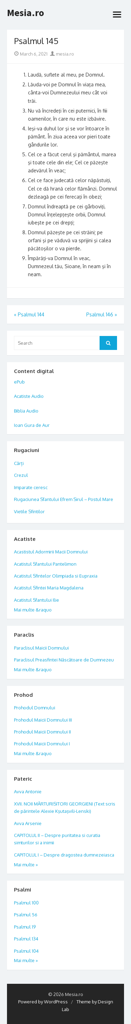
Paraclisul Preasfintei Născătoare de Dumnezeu (64, 660)
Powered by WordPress (43, 1001)
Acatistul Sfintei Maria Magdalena (48, 587)
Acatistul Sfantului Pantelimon (45, 564)
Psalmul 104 (26, 951)
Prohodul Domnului (34, 707)
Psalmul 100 (26, 902)
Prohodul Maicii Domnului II (42, 732)
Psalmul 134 (26, 938)
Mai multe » (26, 864)
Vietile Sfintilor (29, 511)
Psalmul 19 (25, 927)
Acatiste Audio (29, 396)
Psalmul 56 (25, 914)
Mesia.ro (25, 13)
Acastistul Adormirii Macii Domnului (51, 551)
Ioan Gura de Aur (32, 425)
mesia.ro (62, 54)
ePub (19, 382)
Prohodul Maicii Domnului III (43, 720)
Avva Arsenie (28, 823)
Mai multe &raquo (33, 610)
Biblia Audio (26, 411)
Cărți (19, 463)
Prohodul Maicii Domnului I (42, 743)
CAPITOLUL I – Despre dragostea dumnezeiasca (64, 855)
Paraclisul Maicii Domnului (41, 648)
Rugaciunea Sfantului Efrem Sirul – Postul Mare (63, 499)
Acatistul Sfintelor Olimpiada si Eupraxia (55, 576)
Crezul (21, 475)
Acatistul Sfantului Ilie (36, 600)
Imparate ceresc (31, 487)
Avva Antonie (28, 791)
